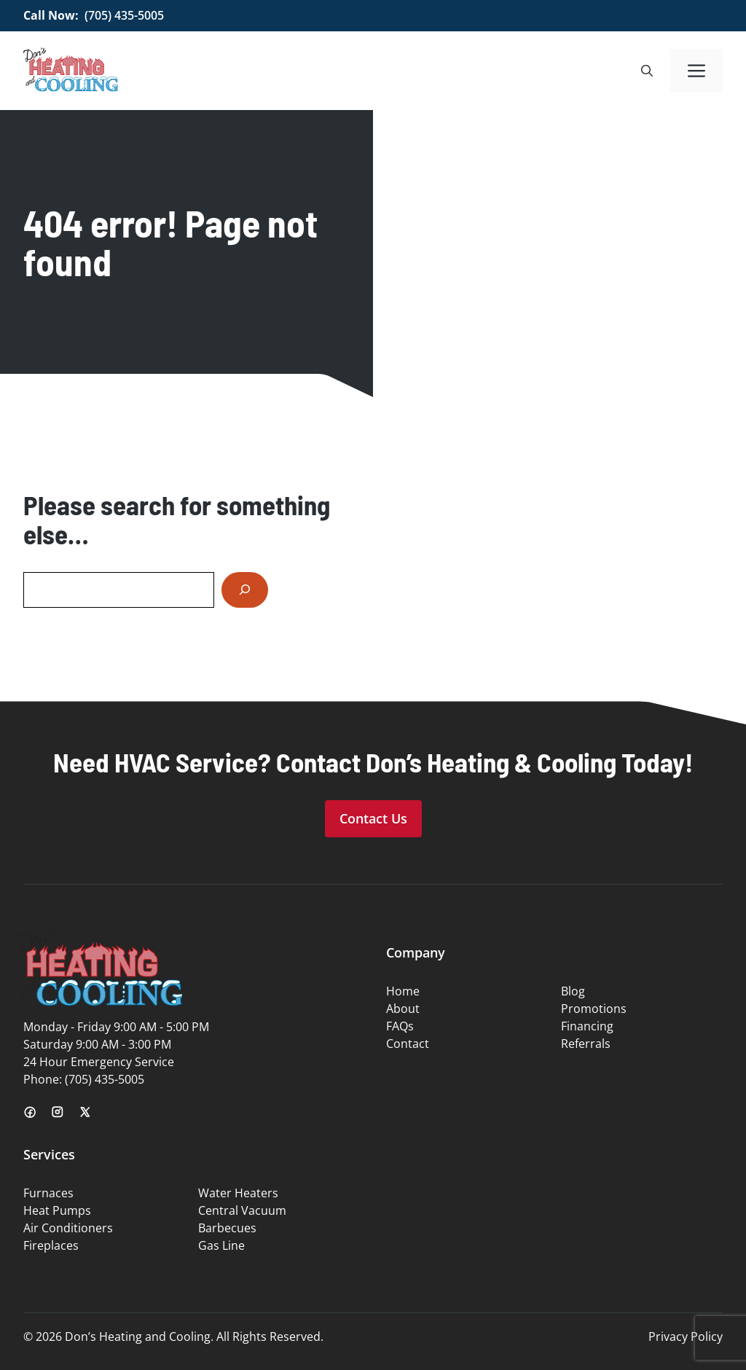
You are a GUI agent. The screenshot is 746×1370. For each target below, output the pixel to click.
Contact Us (373, 818)
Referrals (585, 1044)
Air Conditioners (68, 1228)
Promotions (594, 1009)
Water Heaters (238, 1193)
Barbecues (227, 1228)
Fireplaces (51, 1245)
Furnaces (48, 1193)
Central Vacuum (242, 1210)
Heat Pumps (57, 1210)
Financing (587, 1026)
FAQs (400, 1026)
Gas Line (221, 1245)
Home (403, 991)
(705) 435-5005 (124, 15)
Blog (573, 991)
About (403, 1009)
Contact (407, 1044)
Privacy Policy (685, 1336)
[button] (647, 71)
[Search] (244, 590)
